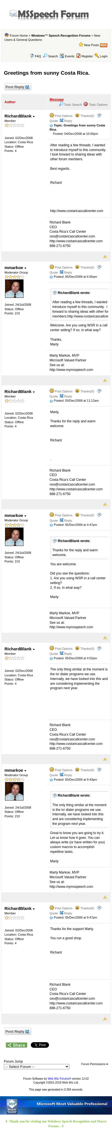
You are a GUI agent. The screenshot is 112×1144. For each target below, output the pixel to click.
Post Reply (17, 87)
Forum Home (19, 35)
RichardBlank (19, 116)
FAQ (38, 56)
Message (57, 100)
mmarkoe (15, 267)
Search (50, 56)
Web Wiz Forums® (59, 1078)
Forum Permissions (94, 1064)
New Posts (91, 45)
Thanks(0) (84, 115)
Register (87, 56)
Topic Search (70, 104)
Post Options (61, 115)
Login (104, 56)
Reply (68, 121)
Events (67, 56)
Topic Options (95, 104)
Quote (54, 121)
